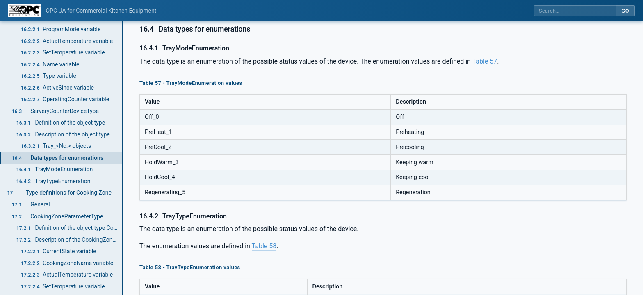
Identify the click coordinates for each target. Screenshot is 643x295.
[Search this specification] (575, 10)
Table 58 (264, 246)
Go (625, 11)
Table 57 (484, 61)
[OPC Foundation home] (24, 10)
